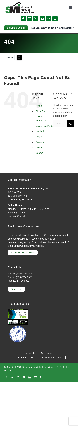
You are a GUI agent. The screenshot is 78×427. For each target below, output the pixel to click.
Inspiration (41, 131)
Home (39, 106)
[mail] (48, 18)
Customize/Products (46, 126)
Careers (40, 142)
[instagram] (29, 18)
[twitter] (35, 18)
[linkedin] (29, 377)
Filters (9, 57)
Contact (40, 147)
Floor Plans (41, 111)
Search (39, 153)
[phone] (55, 18)
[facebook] (23, 18)
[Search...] (60, 123)
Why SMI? (41, 136)
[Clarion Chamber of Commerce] (18, 326)
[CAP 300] (18, 309)
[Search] (70, 123)
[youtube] (42, 18)
